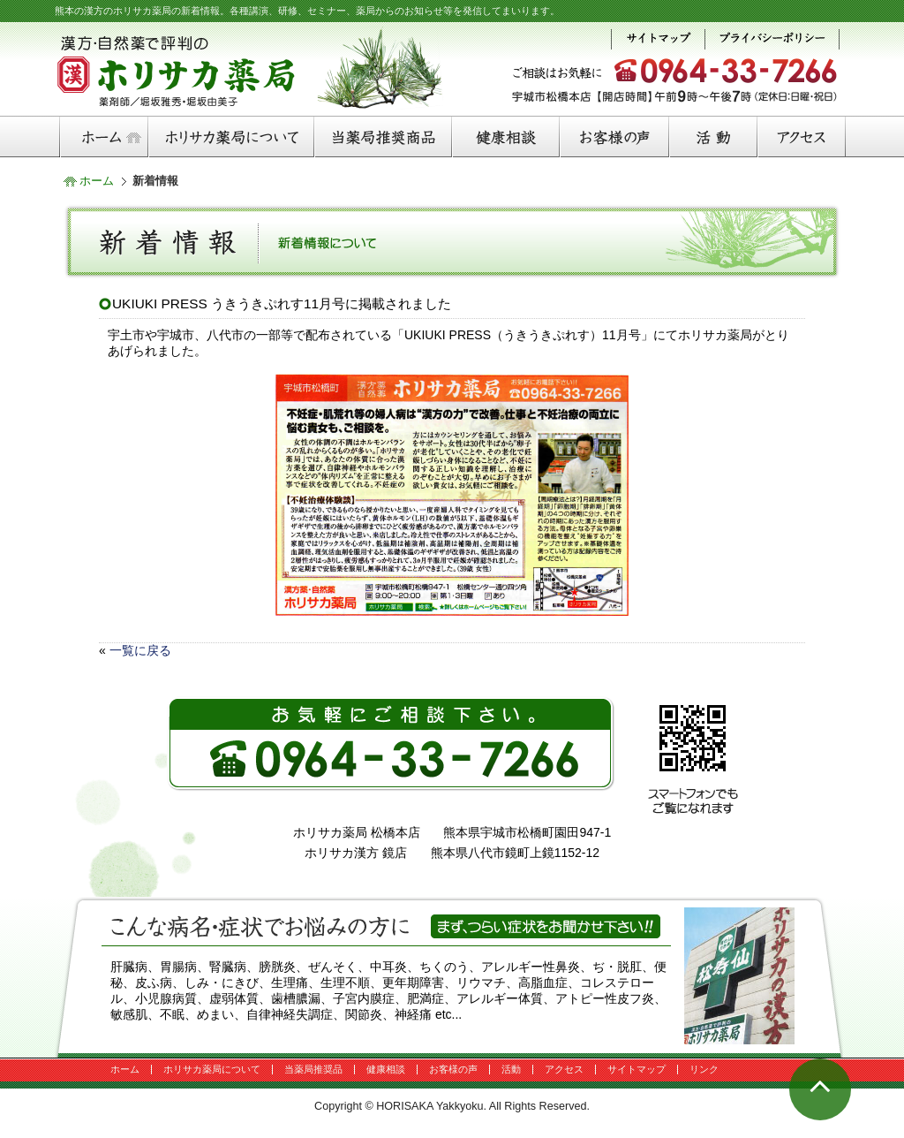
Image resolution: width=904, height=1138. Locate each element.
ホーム (96, 181)
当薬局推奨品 (313, 1069)
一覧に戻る (140, 650)
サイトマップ (636, 1069)
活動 (511, 1069)
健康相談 (385, 1069)
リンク (704, 1069)
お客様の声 (453, 1069)
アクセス (564, 1069)
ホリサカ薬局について (211, 1069)
